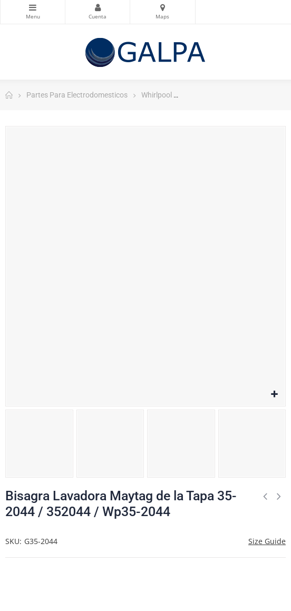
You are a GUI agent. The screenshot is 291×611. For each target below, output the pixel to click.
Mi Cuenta (97, 7)
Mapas (162, 7)
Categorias (33, 7)
